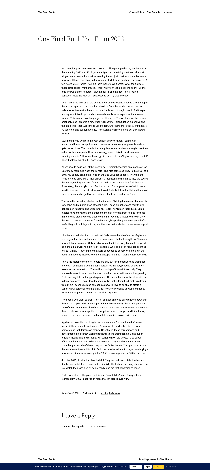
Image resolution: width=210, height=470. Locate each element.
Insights (104, 393)
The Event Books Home (159, 12)
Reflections (114, 393)
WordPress (166, 459)
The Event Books (46, 12)
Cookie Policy (136, 12)
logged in (80, 426)
